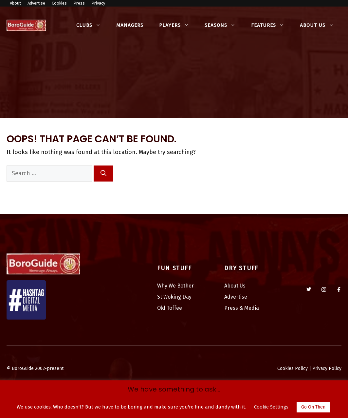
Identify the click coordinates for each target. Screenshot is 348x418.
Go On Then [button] (313, 407)
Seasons (224, 25)
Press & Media (241, 308)
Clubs (92, 25)
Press (79, 3)
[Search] (103, 173)
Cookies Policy (292, 368)
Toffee (174, 308)
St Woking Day (174, 297)
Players (178, 25)
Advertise (36, 3)
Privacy (98, 3)
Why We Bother (175, 286)
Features (271, 25)
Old (162, 308)
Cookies (59, 3)
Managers (129, 25)
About (15, 3)
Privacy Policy (326, 368)
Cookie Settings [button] (271, 407)
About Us (320, 25)
